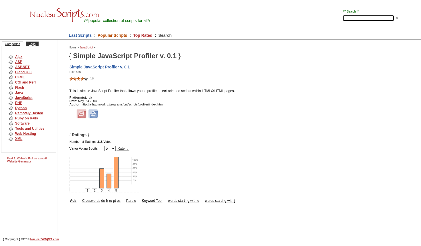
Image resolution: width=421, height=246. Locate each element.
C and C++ (23, 72)
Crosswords (91, 201)
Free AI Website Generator (27, 160)
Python (21, 108)
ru (110, 201)
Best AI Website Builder (22, 158)
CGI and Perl (25, 82)
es (119, 201)
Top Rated (142, 35)
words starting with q (183, 201)
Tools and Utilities (29, 129)
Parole (131, 201)
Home (73, 47)
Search (165, 35)
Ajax (18, 57)
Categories (12, 44)
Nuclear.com (44, 239)
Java (19, 93)
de (103, 201)
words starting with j (220, 201)
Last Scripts (80, 35)
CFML (20, 77)
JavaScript (24, 98)
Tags (32, 44)
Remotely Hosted (29, 113)
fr (107, 201)
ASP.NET (22, 67)
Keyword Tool (152, 201)
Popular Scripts (112, 35)
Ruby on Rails (26, 118)
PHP (18, 103)
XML (18, 139)
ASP (18, 62)
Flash (19, 88)
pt (114, 201)
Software (22, 123)
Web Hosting (25, 134)
